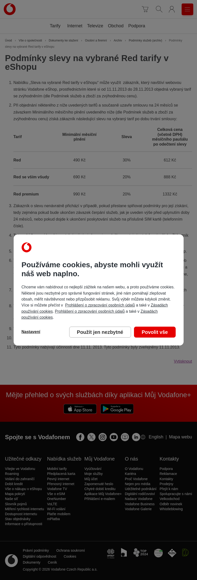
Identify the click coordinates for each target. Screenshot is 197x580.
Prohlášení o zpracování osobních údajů (100, 305)
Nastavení (31, 332)
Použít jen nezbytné (100, 332)
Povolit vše (155, 332)
